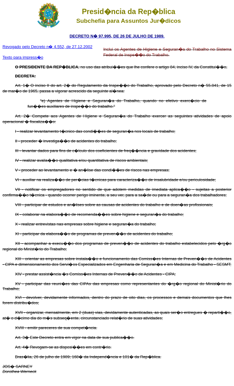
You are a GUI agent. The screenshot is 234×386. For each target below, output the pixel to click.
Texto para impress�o (23, 57)
